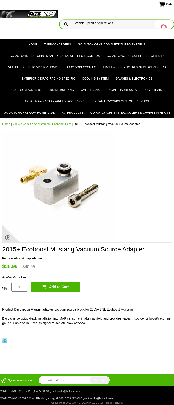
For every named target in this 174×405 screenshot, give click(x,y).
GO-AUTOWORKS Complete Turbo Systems (111, 44)
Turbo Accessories (80, 67)
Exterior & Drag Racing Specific (48, 78)
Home (32, 44)
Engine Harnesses (121, 90)
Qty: (5, 288)
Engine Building (61, 90)
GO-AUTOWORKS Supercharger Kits (135, 55)
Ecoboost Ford (61, 124)
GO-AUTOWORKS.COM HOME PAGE (29, 112)
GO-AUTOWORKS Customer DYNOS (122, 101)
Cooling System (95, 78)
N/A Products (72, 112)
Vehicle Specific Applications (32, 67)
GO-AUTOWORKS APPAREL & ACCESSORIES (56, 101)
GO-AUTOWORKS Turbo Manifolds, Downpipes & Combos (55, 55)
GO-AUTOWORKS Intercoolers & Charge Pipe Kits (130, 112)
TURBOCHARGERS (57, 44)
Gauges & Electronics (133, 78)
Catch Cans (90, 90)
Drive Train (153, 90)
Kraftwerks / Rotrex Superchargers (134, 67)
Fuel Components (26, 90)
